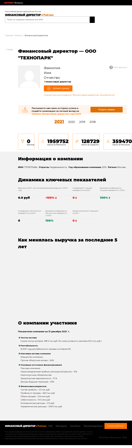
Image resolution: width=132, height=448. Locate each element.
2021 (59, 121)
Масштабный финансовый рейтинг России (23, 11)
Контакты (75, 425)
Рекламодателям (93, 425)
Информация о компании (50, 158)
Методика (61, 425)
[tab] (75, 141)
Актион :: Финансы (13, 2)
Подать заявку (106, 109)
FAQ (50, 425)
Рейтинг (19, 35)
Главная (9, 35)
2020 (71, 121)
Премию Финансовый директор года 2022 (56, 113)
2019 (82, 121)
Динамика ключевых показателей (62, 179)
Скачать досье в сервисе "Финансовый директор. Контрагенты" (79, 94)
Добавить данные (60, 88)
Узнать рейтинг (79, 19)
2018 (92, 121)
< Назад (9, 49)
